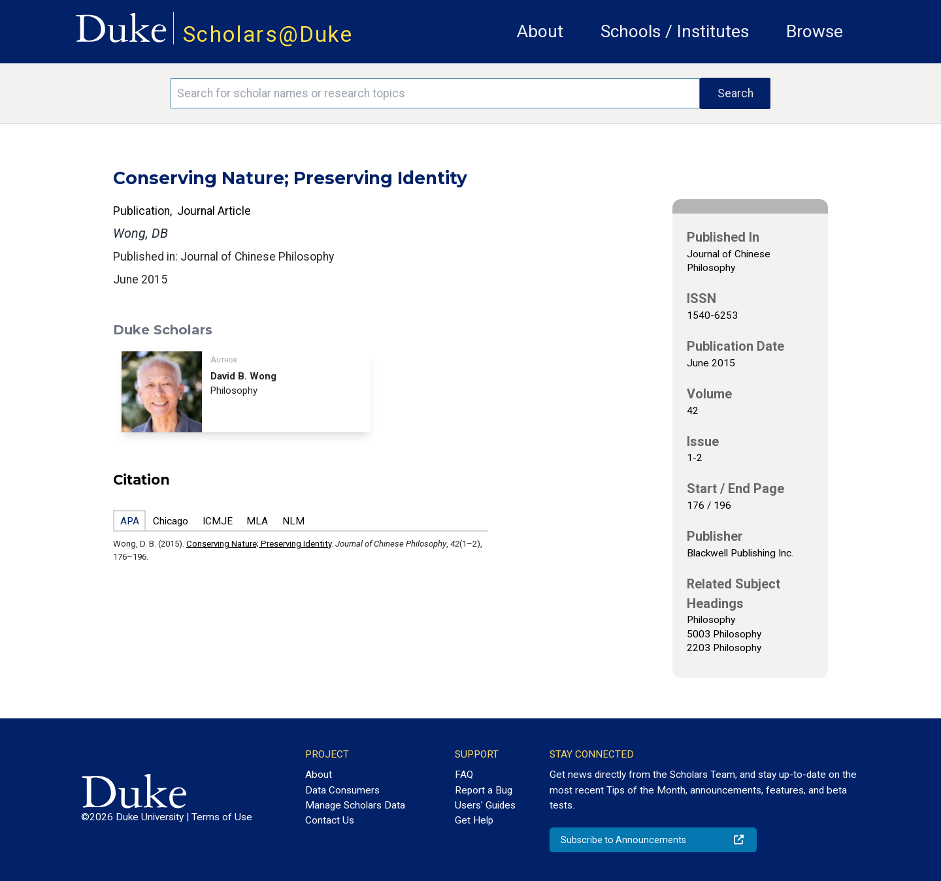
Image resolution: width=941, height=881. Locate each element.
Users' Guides (485, 805)
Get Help (474, 820)
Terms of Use (221, 817)
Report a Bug (483, 790)
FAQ (464, 774)
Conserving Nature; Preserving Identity (258, 544)
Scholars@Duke (268, 34)
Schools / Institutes (675, 31)
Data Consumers (342, 790)
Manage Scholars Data (355, 805)
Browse (814, 31)
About (540, 31)
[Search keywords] (435, 93)
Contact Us (329, 820)
